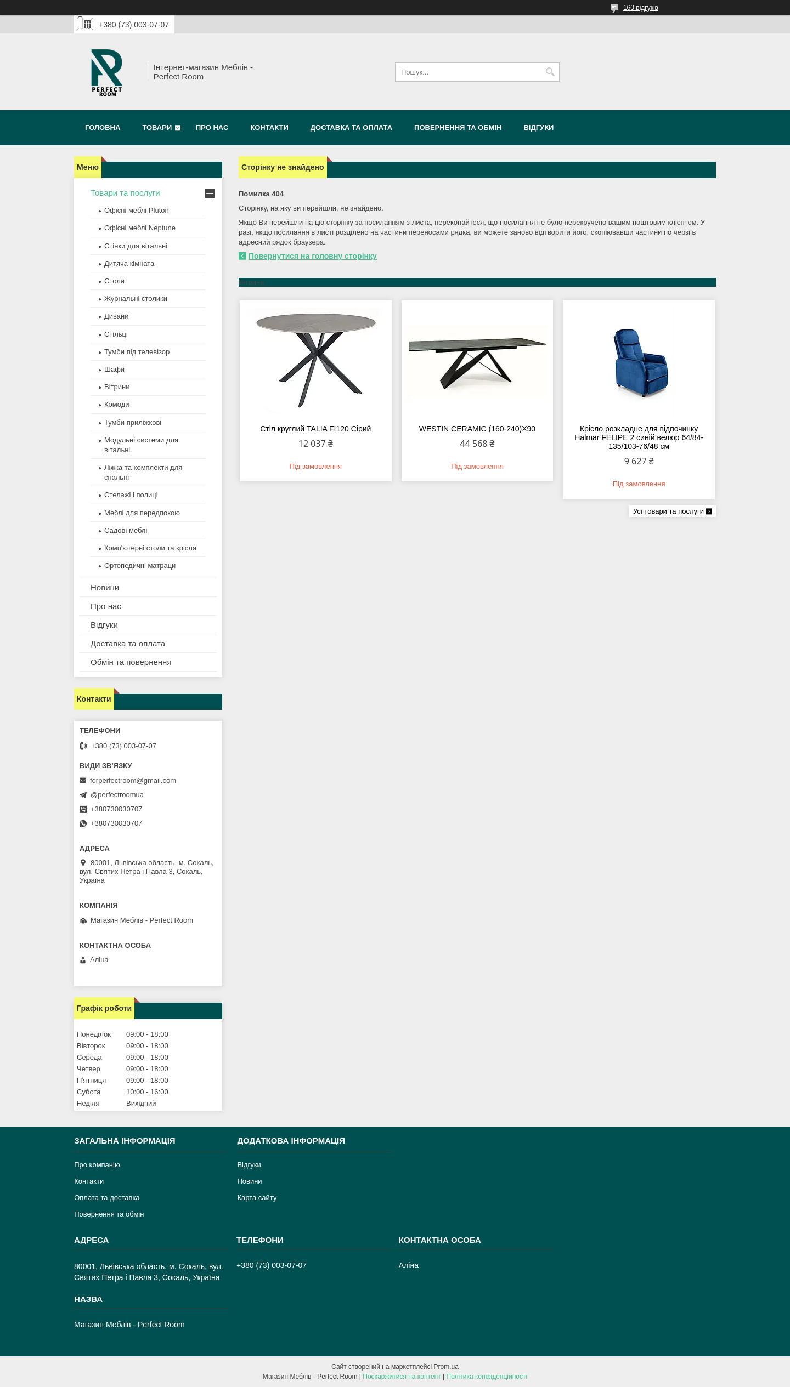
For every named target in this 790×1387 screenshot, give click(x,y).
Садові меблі (125, 530)
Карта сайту (256, 1197)
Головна (102, 127)
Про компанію (97, 1165)
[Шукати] (550, 72)
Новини (105, 587)
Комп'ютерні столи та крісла (150, 548)
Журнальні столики (135, 298)
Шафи (114, 369)
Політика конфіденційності (487, 1376)
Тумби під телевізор (137, 352)
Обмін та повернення (131, 662)
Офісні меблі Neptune (140, 228)
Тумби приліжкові (132, 422)
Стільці (116, 334)
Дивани (116, 316)
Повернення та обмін (457, 127)
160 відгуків (640, 8)
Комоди (116, 404)
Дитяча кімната (129, 263)
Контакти (269, 127)
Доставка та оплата (351, 127)
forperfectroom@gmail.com (133, 780)
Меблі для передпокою (142, 513)
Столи (114, 281)
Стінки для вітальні (135, 246)
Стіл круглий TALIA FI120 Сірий (315, 428)
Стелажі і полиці (131, 495)
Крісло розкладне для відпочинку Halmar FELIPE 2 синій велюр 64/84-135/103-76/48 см (638, 437)
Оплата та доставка (106, 1197)
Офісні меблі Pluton (136, 210)
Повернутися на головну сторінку (313, 256)
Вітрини (116, 387)
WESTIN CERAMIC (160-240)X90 (477, 428)
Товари (157, 127)
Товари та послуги (125, 192)
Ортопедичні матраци (140, 565)
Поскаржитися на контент (402, 1376)
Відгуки (538, 127)
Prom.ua (446, 1367)
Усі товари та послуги (668, 511)
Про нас (212, 127)
